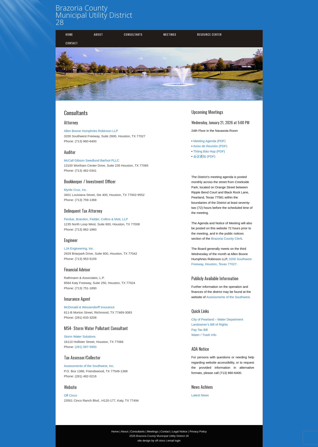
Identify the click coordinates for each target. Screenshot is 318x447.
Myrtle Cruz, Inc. (75, 190)
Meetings (169, 34)
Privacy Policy (198, 431)
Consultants (133, 34)
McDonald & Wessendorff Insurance (89, 307)
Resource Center (209, 34)
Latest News (200, 395)
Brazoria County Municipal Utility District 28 (94, 15)
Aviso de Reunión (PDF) (210, 146)
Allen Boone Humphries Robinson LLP (91, 131)
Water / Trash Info (204, 335)
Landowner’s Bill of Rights (209, 324)
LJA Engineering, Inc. (79, 248)
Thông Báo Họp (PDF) (209, 151)
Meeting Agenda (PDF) (209, 141)
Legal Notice (179, 431)
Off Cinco (70, 395)
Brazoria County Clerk (226, 238)
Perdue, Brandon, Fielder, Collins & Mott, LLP (96, 219)
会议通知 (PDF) (204, 156)
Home (69, 34)
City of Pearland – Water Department (217, 319)
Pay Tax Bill (199, 330)
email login (173, 440)
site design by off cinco (151, 440)
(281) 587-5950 (86, 347)
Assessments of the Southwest (228, 297)
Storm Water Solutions (80, 336)
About (98, 34)
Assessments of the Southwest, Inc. (89, 366)
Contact (72, 43)
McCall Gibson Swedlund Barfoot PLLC (91, 160)
